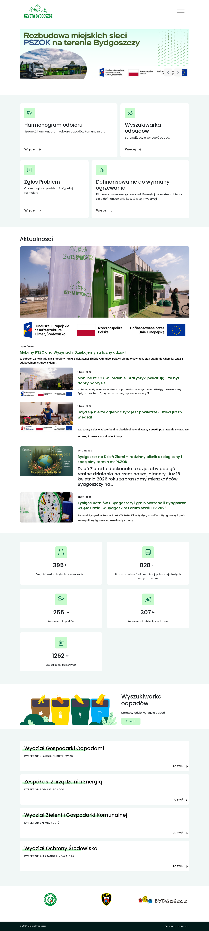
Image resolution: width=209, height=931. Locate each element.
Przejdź (131, 721)
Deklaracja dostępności (177, 926)
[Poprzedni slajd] (168, 72)
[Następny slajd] (178, 72)
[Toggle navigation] (181, 11)
